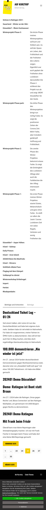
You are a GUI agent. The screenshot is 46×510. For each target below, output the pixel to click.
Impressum (23, 491)
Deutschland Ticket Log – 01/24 (19, 314)
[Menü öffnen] (41, 5)
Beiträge (30, 305)
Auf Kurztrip (22, 4)
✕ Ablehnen (23, 507)
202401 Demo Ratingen (18, 414)
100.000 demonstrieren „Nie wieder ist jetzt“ (21, 351)
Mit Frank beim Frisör (17, 421)
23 (17, 451)
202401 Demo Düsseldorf (19, 379)
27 (39, 451)
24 (22, 451)
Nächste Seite (10, 464)
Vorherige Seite (10, 443)
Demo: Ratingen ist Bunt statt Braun (22, 389)
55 (11, 456)
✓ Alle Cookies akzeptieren (23, 498)
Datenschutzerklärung (9, 493)
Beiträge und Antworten (14, 305)
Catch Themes (29, 474)
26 (33, 451)
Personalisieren (23, 502)
